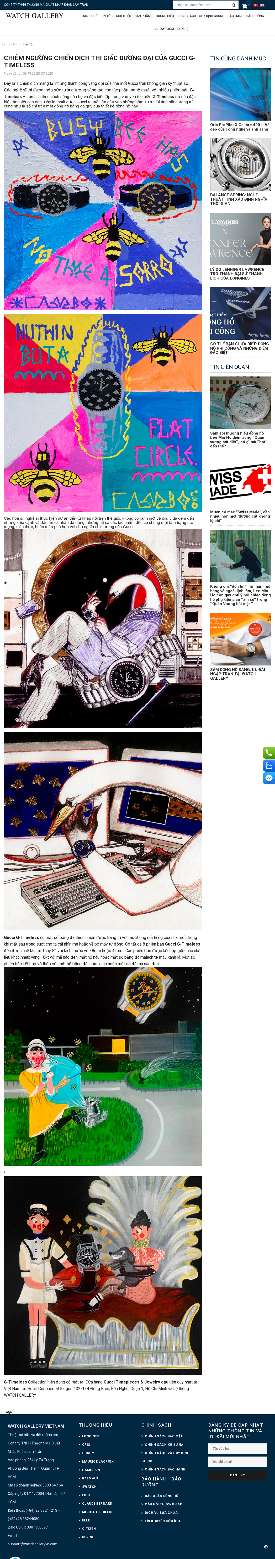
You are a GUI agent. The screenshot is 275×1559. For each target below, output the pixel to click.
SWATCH (89, 1487)
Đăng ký (237, 1475)
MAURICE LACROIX (98, 1461)
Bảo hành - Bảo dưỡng (246, 16)
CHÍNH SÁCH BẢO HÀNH (165, 1469)
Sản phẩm (143, 16)
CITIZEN (89, 1529)
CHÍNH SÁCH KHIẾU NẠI (164, 1445)
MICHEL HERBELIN (97, 1512)
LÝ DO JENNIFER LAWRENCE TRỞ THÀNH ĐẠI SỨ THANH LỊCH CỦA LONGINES (237, 274)
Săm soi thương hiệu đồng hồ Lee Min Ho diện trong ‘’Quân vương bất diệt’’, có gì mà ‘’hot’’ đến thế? (238, 440)
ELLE (86, 1520)
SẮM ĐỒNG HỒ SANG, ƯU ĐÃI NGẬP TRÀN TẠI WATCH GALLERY (237, 674)
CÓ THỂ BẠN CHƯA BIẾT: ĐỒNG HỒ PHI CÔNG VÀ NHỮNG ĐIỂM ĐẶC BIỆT (239, 348)
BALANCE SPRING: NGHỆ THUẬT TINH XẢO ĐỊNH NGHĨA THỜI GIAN (238, 199)
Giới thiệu (123, 16)
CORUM (88, 1453)
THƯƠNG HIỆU (95, 1425)
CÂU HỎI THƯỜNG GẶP (163, 1504)
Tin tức (107, 16)
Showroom (164, 29)
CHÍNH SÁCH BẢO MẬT (164, 1436)
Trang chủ (89, 16)
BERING (88, 1537)
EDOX (86, 1495)
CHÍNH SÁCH (156, 1425)
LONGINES (90, 1436)
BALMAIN (90, 1478)
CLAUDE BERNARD (97, 1503)
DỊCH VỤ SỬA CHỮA (161, 1513)
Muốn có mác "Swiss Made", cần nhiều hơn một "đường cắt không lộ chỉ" (240, 516)
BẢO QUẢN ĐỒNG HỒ (161, 1496)
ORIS (86, 1445)
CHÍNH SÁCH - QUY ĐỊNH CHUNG (200, 16)
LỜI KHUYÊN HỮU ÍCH (162, 1521)
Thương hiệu (164, 16)
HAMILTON (91, 1470)
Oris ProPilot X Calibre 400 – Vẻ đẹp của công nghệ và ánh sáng (239, 127)
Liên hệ (182, 29)
